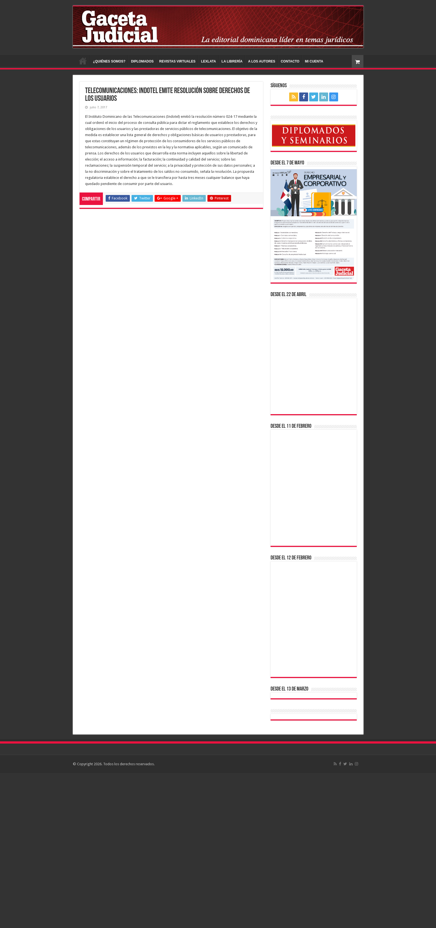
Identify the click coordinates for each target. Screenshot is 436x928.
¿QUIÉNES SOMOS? (109, 61)
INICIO (83, 61)
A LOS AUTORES (261, 61)
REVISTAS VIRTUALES (177, 61)
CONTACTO (290, 61)
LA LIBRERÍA (232, 61)
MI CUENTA (314, 61)
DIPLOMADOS (142, 61)
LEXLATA (208, 61)
